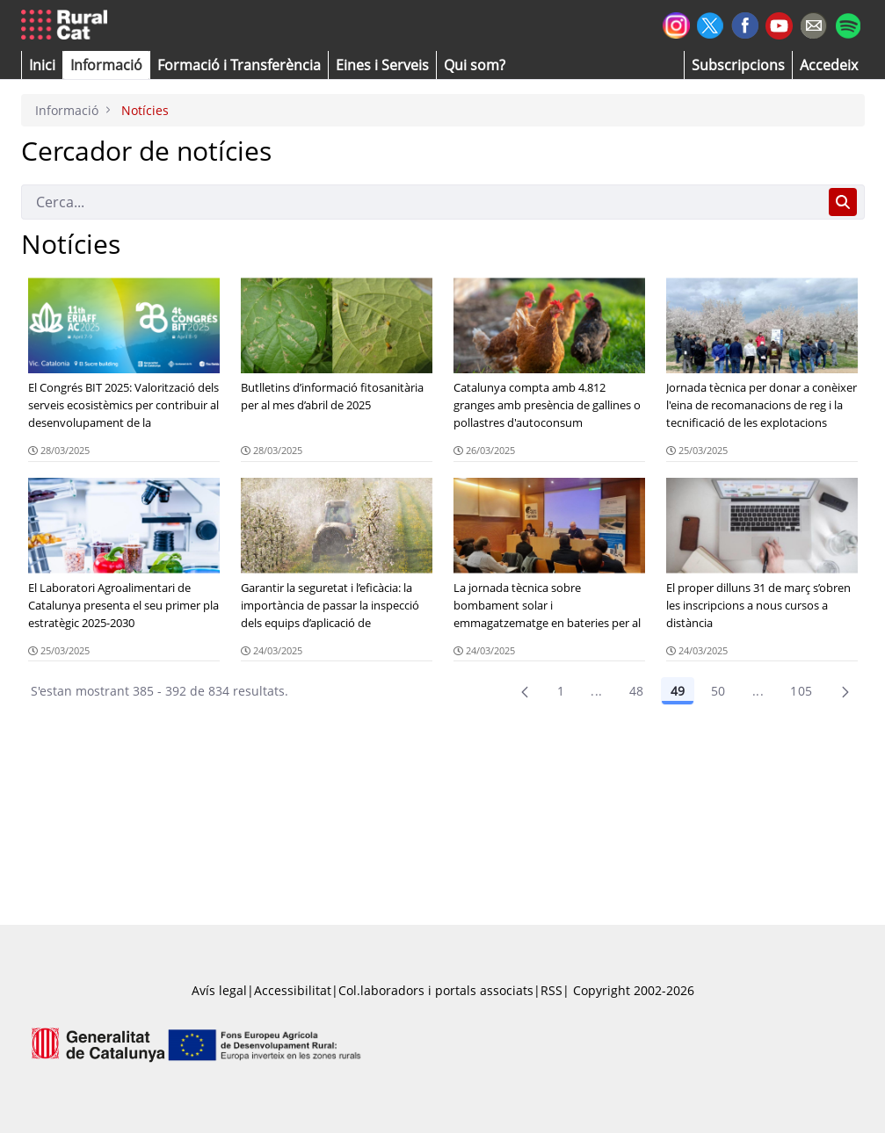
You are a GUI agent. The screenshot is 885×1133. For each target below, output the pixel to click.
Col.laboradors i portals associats (435, 990)
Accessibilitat (292, 990)
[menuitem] (239, 65)
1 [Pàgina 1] (560, 690)
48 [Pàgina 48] (636, 690)
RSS (551, 990)
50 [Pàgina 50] (718, 690)
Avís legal (219, 990)
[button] (42, 65)
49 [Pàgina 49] (678, 690)
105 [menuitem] (801, 690)
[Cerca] (421, 202)
